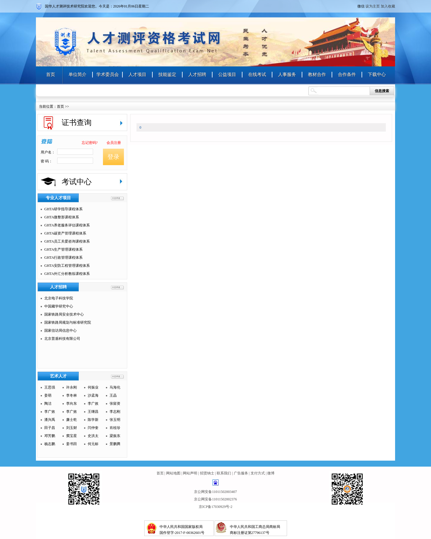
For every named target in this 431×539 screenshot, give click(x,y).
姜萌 (47, 395)
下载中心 (377, 74)
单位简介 (77, 74)
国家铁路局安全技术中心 (64, 314)
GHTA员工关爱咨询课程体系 (67, 241)
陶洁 (47, 403)
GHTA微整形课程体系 (61, 217)
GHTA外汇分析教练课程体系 (67, 274)
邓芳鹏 (49, 436)
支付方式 (258, 473)
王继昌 (93, 411)
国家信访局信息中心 (60, 330)
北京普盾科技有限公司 (62, 339)
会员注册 (114, 143)
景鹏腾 (115, 444)
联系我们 (224, 473)
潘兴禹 (49, 420)
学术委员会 (107, 74)
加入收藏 (388, 6)
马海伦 (115, 387)
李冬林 (71, 395)
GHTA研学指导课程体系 (63, 209)
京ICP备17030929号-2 (216, 507)
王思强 (49, 387)
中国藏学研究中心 (58, 306)
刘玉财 (71, 428)
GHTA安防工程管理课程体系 (67, 266)
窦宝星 (71, 436)
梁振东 (115, 436)
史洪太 (93, 436)
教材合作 (317, 74)
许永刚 (71, 387)
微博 (270, 473)
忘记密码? (90, 143)
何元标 (93, 444)
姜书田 (71, 444)
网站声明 (190, 473)
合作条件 (347, 74)
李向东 (71, 403)
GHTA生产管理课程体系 (63, 249)
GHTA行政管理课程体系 (63, 257)
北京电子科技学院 (58, 298)
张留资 (115, 403)
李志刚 (115, 411)
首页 (50, 74)
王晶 (113, 395)
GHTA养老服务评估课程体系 (67, 225)
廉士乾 (71, 420)
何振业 (93, 387)
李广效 (93, 403)
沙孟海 (93, 395)
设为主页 (372, 6)
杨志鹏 (49, 444)
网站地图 (173, 473)
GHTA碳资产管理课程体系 (65, 233)
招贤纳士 (207, 473)
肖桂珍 (115, 428)
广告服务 (241, 473)
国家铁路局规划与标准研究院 (67, 322)
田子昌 (49, 428)
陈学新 (93, 420)
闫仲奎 (93, 428)
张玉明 (115, 420)
